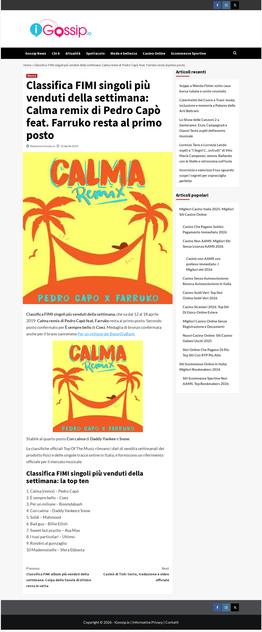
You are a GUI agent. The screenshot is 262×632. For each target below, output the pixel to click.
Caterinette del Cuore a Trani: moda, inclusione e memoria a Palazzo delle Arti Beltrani (207, 107)
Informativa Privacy (147, 624)
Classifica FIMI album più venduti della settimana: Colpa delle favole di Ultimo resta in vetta (62, 579)
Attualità (72, 53)
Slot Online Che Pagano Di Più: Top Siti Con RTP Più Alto (206, 354)
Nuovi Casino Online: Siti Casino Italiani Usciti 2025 (207, 340)
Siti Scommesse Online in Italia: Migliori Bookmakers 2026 (203, 369)
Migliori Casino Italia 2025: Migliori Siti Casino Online (206, 214)
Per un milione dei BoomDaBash (106, 336)
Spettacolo (95, 53)
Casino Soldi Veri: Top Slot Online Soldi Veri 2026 (203, 297)
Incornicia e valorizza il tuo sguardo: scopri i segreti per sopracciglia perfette (207, 177)
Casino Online (154, 53)
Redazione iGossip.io (42, 148)
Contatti (172, 624)
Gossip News (35, 53)
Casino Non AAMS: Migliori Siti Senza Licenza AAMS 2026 (207, 246)
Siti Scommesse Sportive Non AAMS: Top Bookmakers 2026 (206, 383)
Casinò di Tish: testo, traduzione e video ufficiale (133, 576)
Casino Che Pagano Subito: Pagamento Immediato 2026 (205, 231)
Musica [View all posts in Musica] (32, 78)
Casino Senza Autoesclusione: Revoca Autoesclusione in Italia (207, 283)
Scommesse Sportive (188, 53)
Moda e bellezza (124, 53)
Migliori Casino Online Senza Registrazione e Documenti (205, 326)
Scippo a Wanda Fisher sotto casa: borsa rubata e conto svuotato (205, 90)
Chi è (56, 53)
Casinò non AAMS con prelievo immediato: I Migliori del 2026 (203, 266)
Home (27, 66)
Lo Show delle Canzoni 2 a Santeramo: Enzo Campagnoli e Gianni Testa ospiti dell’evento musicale (203, 130)
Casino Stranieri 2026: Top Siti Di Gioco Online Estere (206, 312)
